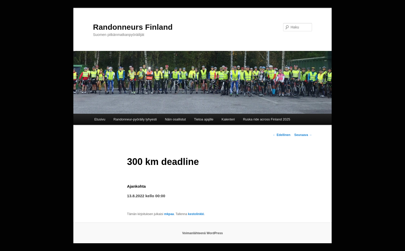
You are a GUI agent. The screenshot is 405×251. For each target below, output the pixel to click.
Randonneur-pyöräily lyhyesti (135, 119)
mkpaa (169, 214)
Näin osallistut (175, 119)
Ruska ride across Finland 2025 (266, 119)
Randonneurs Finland (133, 27)
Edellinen (282, 135)
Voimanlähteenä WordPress (202, 233)
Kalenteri (228, 119)
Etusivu (99, 119)
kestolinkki (196, 214)
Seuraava (303, 135)
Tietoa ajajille (203, 119)
